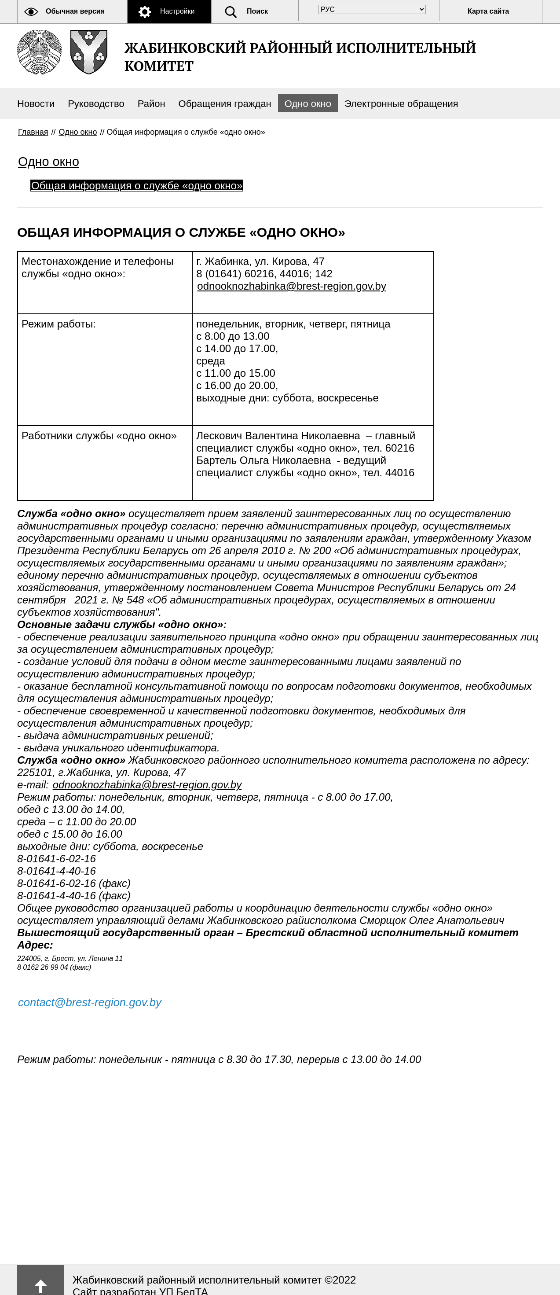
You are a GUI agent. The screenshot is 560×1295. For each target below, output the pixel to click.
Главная (33, 132)
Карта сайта (488, 11)
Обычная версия (75, 11)
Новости (36, 103)
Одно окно (308, 103)
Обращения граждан (225, 103)
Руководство (96, 103)
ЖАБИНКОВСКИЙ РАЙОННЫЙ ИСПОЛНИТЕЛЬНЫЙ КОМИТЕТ (300, 57)
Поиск (257, 11)
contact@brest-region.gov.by (89, 1002)
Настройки (177, 11)
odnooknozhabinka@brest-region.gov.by (291, 286)
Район (151, 103)
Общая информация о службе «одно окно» (136, 185)
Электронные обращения (401, 103)
